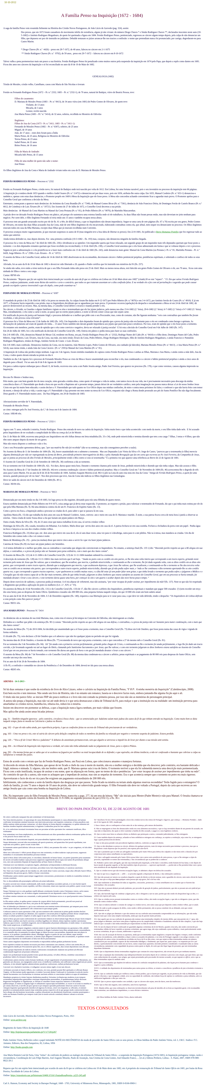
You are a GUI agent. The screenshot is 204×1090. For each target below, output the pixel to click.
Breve (167, 232)
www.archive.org (18, 1020)
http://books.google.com (22, 1047)
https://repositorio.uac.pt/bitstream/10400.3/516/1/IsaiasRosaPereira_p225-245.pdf (48, 1075)
